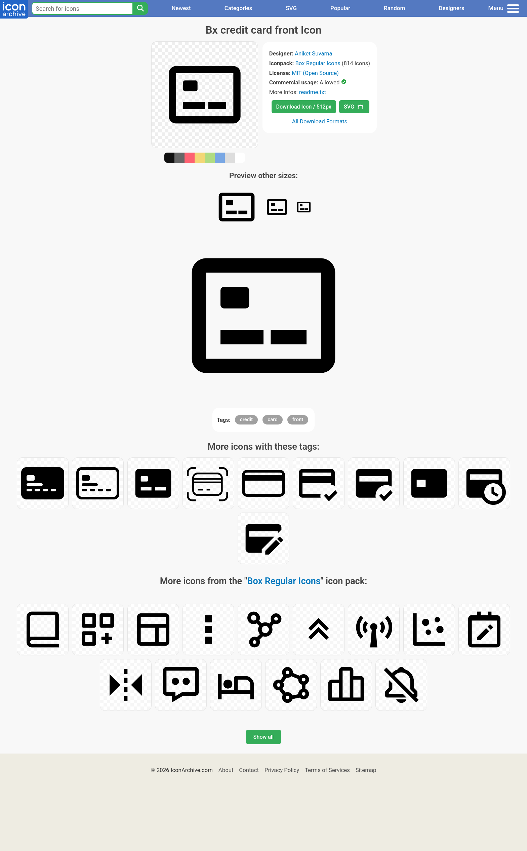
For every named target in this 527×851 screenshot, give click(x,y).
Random (394, 8)
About (226, 770)
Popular (340, 8)
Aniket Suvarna (313, 53)
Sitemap (366, 770)
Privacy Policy (282, 770)
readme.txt (312, 92)
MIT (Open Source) (315, 73)
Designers (451, 8)
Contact (249, 770)
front (297, 419)
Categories (238, 8)
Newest (181, 8)
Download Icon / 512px (303, 107)
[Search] (140, 8)
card (273, 419)
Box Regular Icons (317, 63)
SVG (291, 8)
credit (246, 419)
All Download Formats (320, 121)
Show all (263, 737)
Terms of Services (327, 770)
